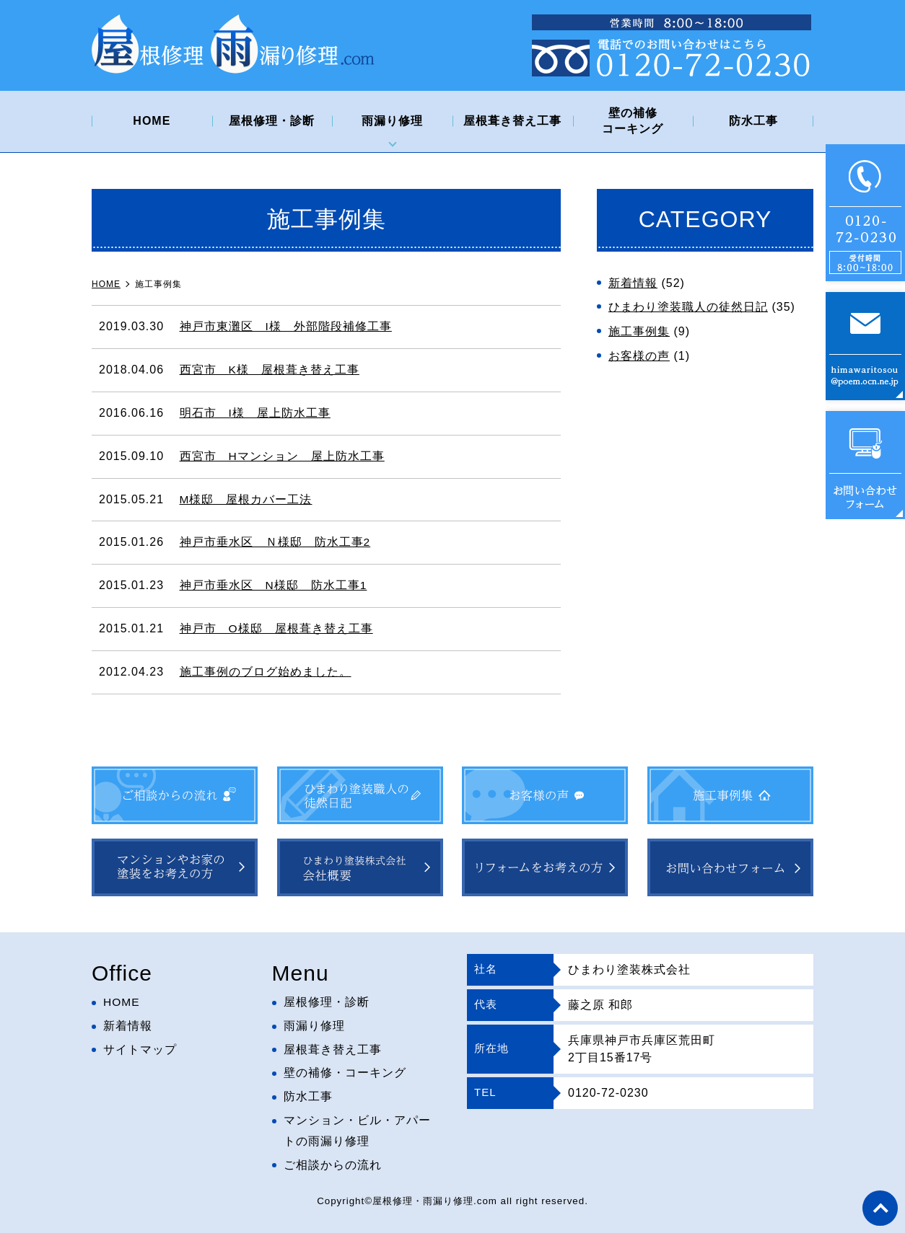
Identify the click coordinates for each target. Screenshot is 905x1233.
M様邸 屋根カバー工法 (246, 499)
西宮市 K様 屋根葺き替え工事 (270, 369)
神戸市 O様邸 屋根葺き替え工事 (276, 628)
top (880, 1208)
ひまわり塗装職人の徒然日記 (688, 307)
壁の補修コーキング (632, 121)
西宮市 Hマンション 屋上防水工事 (282, 456)
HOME (151, 121)
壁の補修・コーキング (345, 1073)
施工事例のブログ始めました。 (265, 672)
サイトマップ (140, 1049)
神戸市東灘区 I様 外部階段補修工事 (286, 326)
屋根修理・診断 (272, 121)
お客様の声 (639, 356)
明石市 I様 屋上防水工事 (255, 413)
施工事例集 (639, 331)
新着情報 (632, 283)
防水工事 (753, 121)
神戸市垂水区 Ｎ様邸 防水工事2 (275, 542)
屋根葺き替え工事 (512, 121)
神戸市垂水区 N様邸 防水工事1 (273, 585)
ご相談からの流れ (333, 1165)
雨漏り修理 (392, 121)
